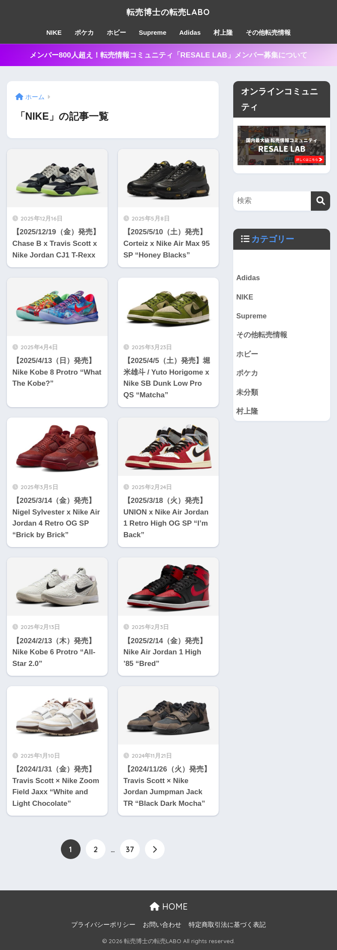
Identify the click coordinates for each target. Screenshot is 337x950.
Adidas (190, 32)
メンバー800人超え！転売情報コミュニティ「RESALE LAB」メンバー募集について (168, 55)
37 (130, 849)
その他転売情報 (268, 32)
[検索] (320, 201)
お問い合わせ (162, 924)
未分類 (247, 393)
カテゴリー (272, 239)
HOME (169, 906)
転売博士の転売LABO (168, 11)
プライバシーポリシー (103, 924)
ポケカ (84, 32)
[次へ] (155, 849)
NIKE (54, 32)
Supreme (152, 32)
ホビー (116, 32)
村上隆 (223, 32)
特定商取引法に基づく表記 (227, 924)
